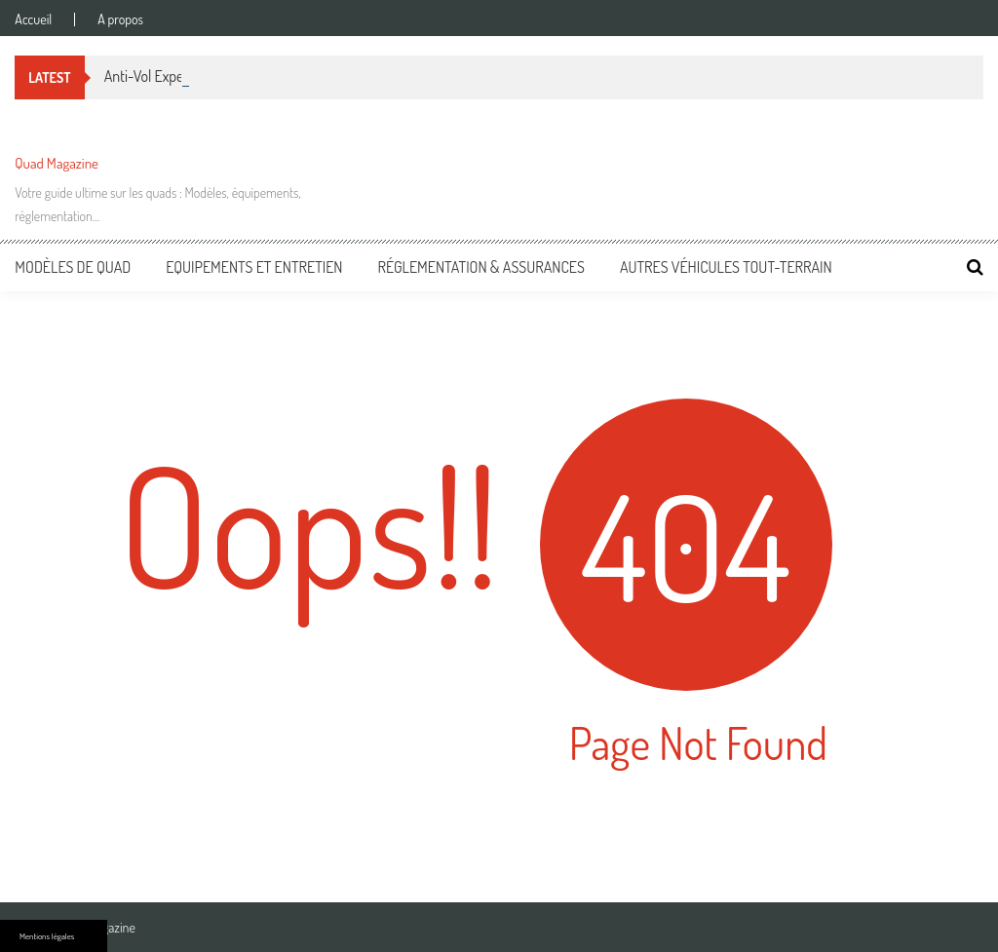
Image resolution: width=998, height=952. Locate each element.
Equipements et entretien (254, 267)
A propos (120, 19)
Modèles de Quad (73, 267)
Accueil (33, 19)
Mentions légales (46, 936)
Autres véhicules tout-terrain (726, 267)
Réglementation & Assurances (481, 267)
